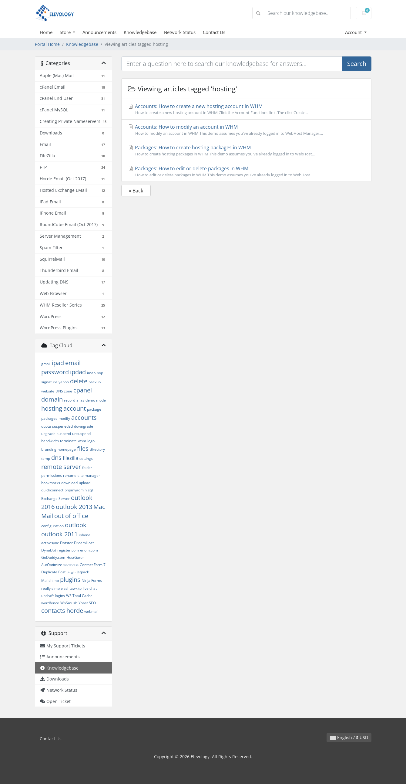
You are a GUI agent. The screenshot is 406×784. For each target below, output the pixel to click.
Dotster (66, 542)
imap (91, 372)
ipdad (78, 372)
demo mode (96, 400)
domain (52, 399)
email (73, 363)
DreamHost (84, 542)
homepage (67, 449)
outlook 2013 (74, 507)
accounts (84, 417)
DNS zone (63, 391)
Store (66, 32)
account (74, 408)
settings (86, 458)
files (83, 448)
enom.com (89, 550)
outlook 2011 (59, 534)
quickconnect (52, 490)
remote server (61, 467)
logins (60, 595)
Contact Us (214, 32)
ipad (58, 363)
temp (45, 458)
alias (80, 400)
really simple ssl (54, 588)
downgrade (83, 426)
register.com (68, 550)
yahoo (64, 382)
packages (49, 418)
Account (354, 32)
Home (46, 32)
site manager (89, 475)
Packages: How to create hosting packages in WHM (246, 150)
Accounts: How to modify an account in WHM (246, 130)
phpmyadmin (76, 490)
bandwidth (50, 440)
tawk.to (75, 588)
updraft (47, 595)
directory (97, 449)
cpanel (82, 390)
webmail (91, 611)
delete (78, 381)
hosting (51, 408)
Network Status (180, 32)
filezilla (70, 458)
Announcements (99, 32)
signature (49, 382)
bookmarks (50, 482)
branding (48, 449)
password (55, 372)
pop (100, 372)
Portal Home (47, 44)
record (69, 400)
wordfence (50, 603)
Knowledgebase (140, 32)
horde (74, 610)
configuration (52, 525)
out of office (71, 516)
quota (46, 426)
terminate (68, 440)
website (47, 391)
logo (91, 440)
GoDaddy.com (53, 557)
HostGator (75, 557)
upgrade (48, 433)
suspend (64, 433)
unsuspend (81, 433)
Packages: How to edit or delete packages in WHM (246, 171)
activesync (50, 542)
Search (356, 63)
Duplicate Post (53, 572)
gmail (46, 363)
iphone (84, 535)
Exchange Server (55, 498)
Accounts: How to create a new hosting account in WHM (246, 109)
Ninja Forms (92, 580)
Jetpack (83, 572)
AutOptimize (51, 564)
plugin (71, 572)
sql (90, 490)
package (94, 409)
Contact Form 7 (93, 564)
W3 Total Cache (79, 595)
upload (84, 482)
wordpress (71, 565)
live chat (90, 588)
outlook (75, 525)
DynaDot (48, 550)
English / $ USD (349, 737)
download (69, 482)
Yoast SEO (87, 603)
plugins (70, 579)
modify (64, 418)
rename (69, 475)
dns (56, 457)
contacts (53, 610)
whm (82, 440)
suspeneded (62, 426)
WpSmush (68, 603)
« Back (136, 190)
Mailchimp (50, 580)
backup (95, 382)
